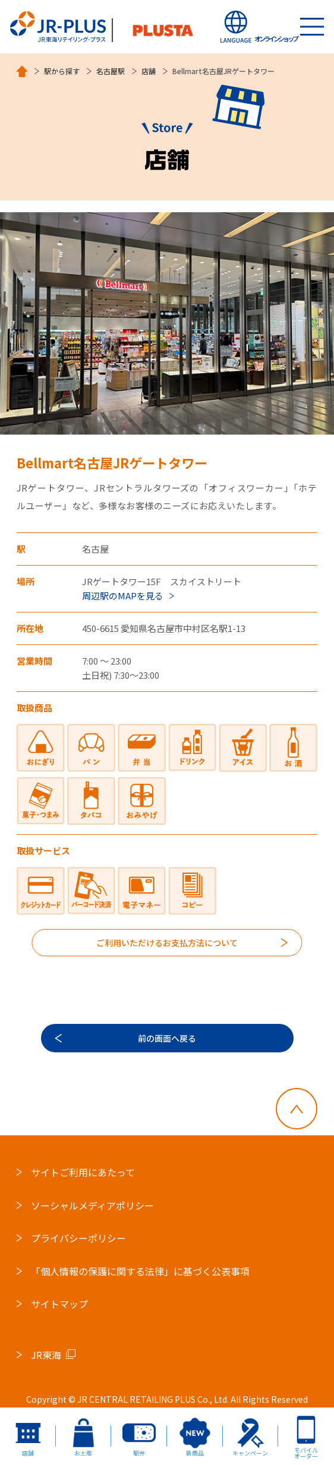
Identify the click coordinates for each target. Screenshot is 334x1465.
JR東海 (46, 1355)
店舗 (148, 71)
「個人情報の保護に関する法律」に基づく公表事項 (140, 1271)
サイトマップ (59, 1304)
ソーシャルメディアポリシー (92, 1205)
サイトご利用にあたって (83, 1172)
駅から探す (62, 71)
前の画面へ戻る (167, 1038)
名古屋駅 (110, 71)
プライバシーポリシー (78, 1238)
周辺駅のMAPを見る (122, 595)
